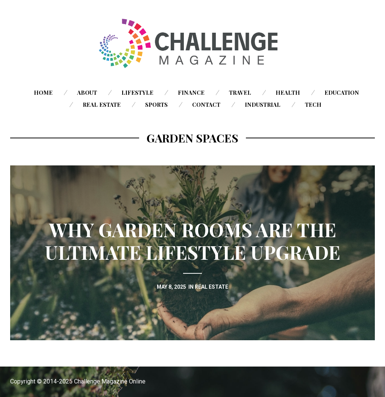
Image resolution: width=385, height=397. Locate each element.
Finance (191, 92)
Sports (156, 104)
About (87, 92)
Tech (313, 104)
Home (43, 92)
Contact (206, 104)
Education (341, 92)
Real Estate (102, 104)
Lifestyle (137, 92)
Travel (240, 92)
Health (288, 92)
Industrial (262, 104)
